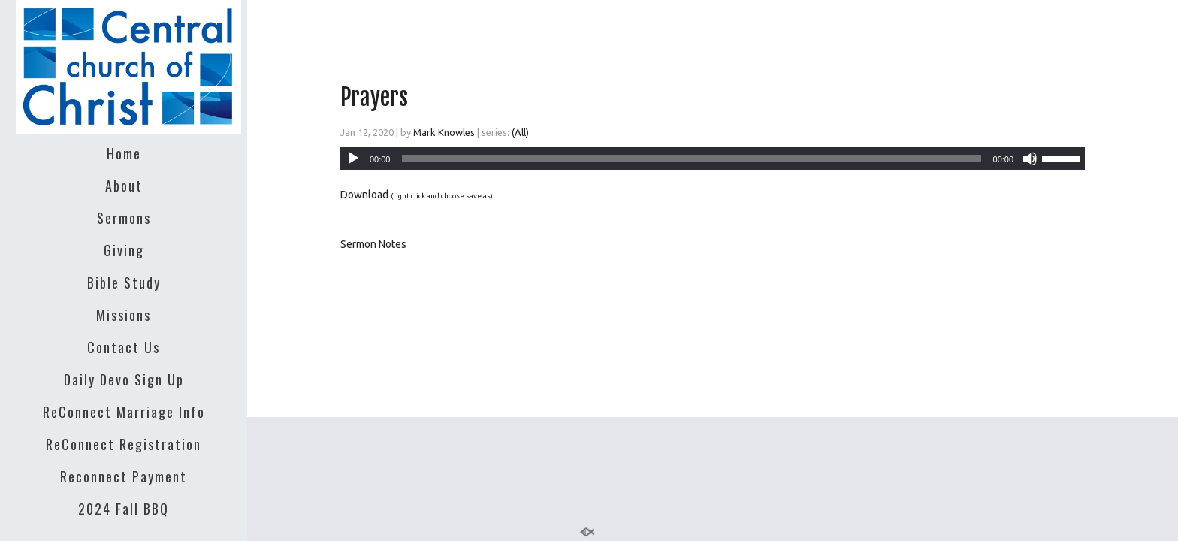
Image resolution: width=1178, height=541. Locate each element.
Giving (124, 250)
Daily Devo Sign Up (124, 379)
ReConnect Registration (123, 444)
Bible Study (124, 282)
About (124, 185)
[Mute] (1030, 158)
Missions (123, 315)
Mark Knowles (444, 132)
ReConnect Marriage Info (124, 412)
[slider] (691, 158)
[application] (712, 158)
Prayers (374, 97)
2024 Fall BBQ (123, 508)
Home (124, 153)
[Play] (353, 158)
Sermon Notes (373, 244)
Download (364, 195)
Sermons (124, 218)
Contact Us (123, 347)
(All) (520, 132)
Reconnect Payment (123, 476)
